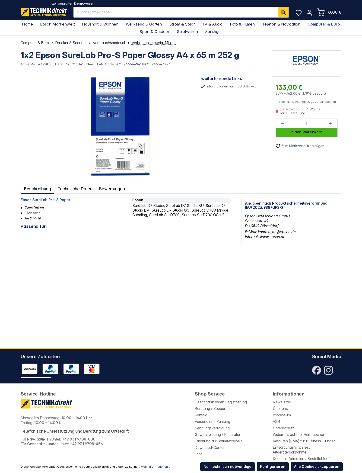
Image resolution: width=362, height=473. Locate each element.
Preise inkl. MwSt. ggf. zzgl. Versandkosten (306, 101)
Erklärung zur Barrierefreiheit (218, 441)
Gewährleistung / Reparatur (217, 434)
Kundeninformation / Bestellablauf (301, 459)
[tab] (37, 188)
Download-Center (210, 447)
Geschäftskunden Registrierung (221, 402)
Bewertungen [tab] (111, 188)
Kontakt (201, 415)
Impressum (282, 415)
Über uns (280, 408)
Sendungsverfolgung (212, 428)
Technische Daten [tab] (74, 188)
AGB (276, 421)
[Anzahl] (306, 123)
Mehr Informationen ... (156, 466)
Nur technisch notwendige (227, 466)
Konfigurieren (272, 466)
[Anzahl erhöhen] (330, 123)
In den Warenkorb (306, 132)
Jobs (199, 454)
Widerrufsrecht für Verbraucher (298, 434)
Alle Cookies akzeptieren (316, 466)
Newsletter (282, 402)
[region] (107, 126)
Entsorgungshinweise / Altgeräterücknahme (292, 449)
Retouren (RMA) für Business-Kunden (304, 441)
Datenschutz (283, 428)
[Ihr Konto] (309, 12)
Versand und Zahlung (212, 421)
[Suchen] (283, 12)
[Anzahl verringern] (282, 123)
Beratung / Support (210, 408)
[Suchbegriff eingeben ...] (175, 12)
